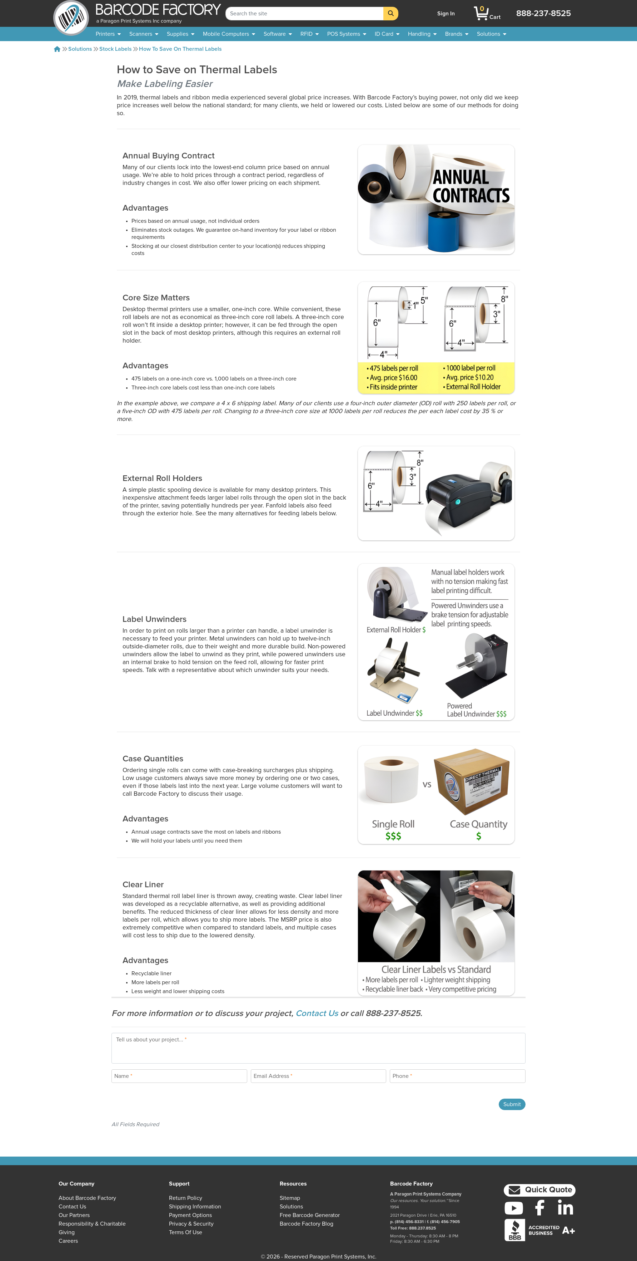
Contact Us (317, 1013)
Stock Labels (115, 49)
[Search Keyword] (304, 13)
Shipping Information (195, 1207)
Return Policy (185, 1198)
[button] (540, 1190)
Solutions (80, 49)
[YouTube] (514, 1208)
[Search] (390, 13)
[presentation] (165, 1104)
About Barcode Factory (87, 1198)
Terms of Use (185, 1232)
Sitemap (290, 1198)
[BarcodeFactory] (71, 13)
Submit (512, 1104)
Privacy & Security (191, 1224)
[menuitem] (108, 34)
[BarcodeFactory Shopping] (481, 13)
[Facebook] (539, 1207)
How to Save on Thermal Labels (180, 49)
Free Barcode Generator (310, 1215)
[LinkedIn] (565, 1208)
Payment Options (190, 1215)
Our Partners (74, 1215)
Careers (68, 1241)
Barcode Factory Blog (306, 1224)
